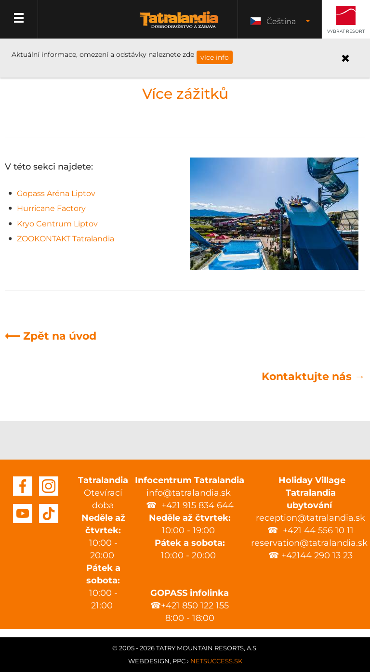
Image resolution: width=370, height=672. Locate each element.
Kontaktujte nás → (313, 376)
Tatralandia (179, 25)
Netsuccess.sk (216, 661)
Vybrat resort (346, 31)
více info (214, 57)
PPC (178, 661)
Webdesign (149, 661)
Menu (19, 19)
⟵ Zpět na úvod (50, 336)
